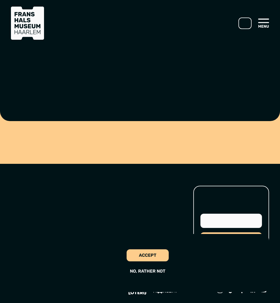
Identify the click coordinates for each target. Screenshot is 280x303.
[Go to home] (27, 23)
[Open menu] (263, 23)
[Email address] (231, 221)
